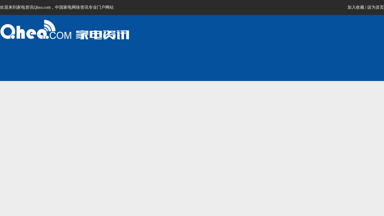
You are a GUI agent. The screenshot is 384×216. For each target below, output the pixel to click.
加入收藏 (355, 7)
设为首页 (375, 7)
